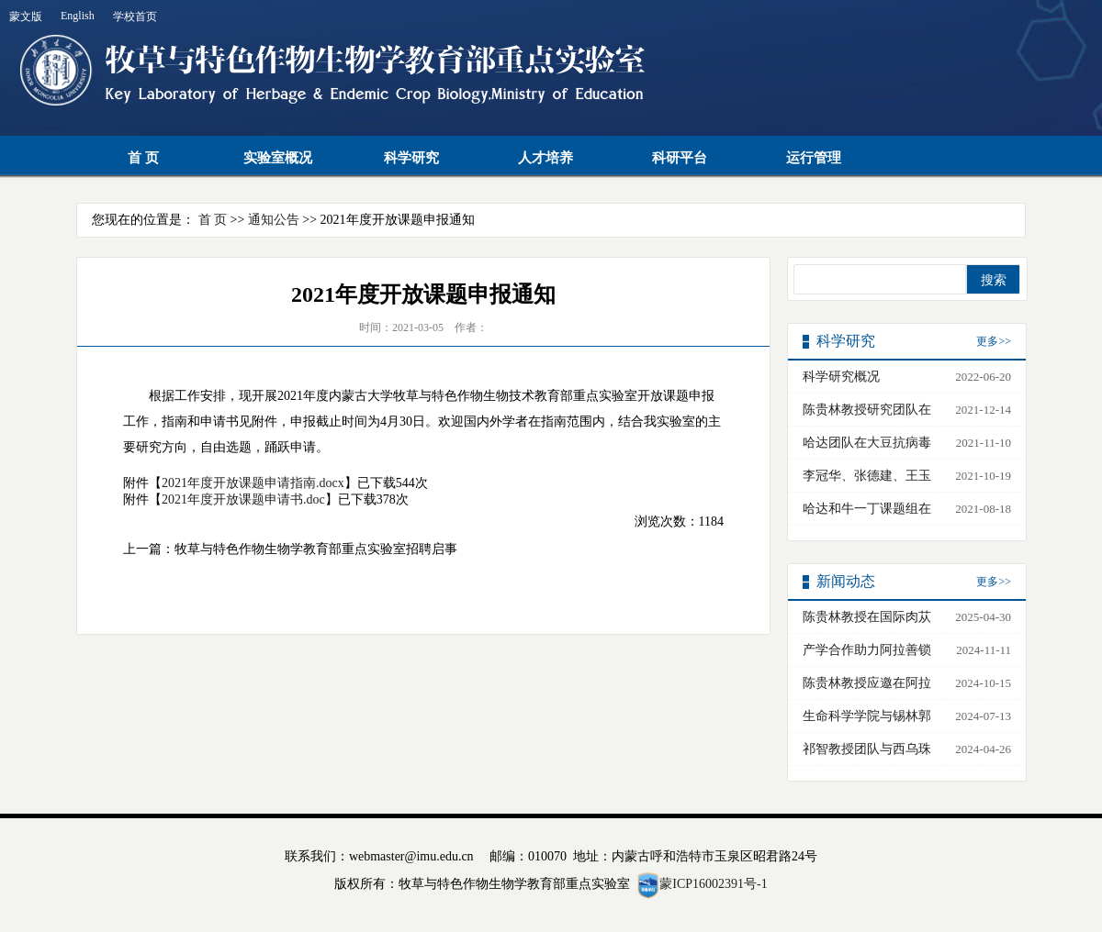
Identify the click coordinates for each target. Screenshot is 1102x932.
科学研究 (411, 157)
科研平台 (679, 157)
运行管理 (813, 157)
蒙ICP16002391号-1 (713, 884)
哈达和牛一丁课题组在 (867, 509)
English (78, 15)
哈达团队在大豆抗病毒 (867, 442)
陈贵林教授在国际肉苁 (867, 617)
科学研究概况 (841, 376)
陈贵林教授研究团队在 (867, 409)
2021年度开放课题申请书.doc (243, 499)
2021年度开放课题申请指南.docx (253, 483)
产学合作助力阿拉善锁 (867, 650)
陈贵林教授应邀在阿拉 (867, 683)
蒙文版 (25, 16)
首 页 (143, 157)
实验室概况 (277, 157)
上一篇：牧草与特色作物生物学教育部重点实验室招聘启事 (290, 549)
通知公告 (273, 220)
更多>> (993, 341)
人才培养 (545, 157)
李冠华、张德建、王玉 (867, 476)
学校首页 (135, 16)
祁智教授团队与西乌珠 (867, 749)
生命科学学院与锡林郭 (867, 716)
